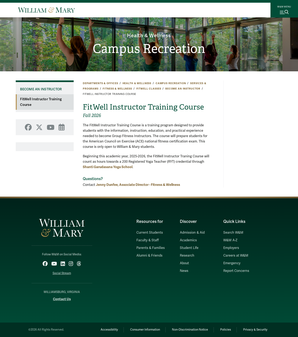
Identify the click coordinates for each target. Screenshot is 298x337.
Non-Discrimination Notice (190, 329)
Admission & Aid (192, 233)
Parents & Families (150, 248)
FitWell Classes (148, 88)
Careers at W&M (235, 255)
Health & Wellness (149, 36)
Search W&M (233, 233)
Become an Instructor (182, 88)
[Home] (46, 9)
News (184, 271)
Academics (188, 240)
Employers (231, 248)
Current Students (149, 233)
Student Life (189, 248)
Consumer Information (145, 329)
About (184, 263)
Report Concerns (236, 271)
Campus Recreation (149, 49)
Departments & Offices (100, 83)
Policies (225, 329)
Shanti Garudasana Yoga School (107, 167)
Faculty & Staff (147, 240)
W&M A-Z (230, 240)
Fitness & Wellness (117, 88)
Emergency (231, 263)
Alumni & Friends (149, 255)
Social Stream (62, 273)
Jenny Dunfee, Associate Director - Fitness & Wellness (138, 185)
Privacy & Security (255, 329)
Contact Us (62, 299)
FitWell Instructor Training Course (41, 102)
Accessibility (109, 329)
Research (187, 255)
